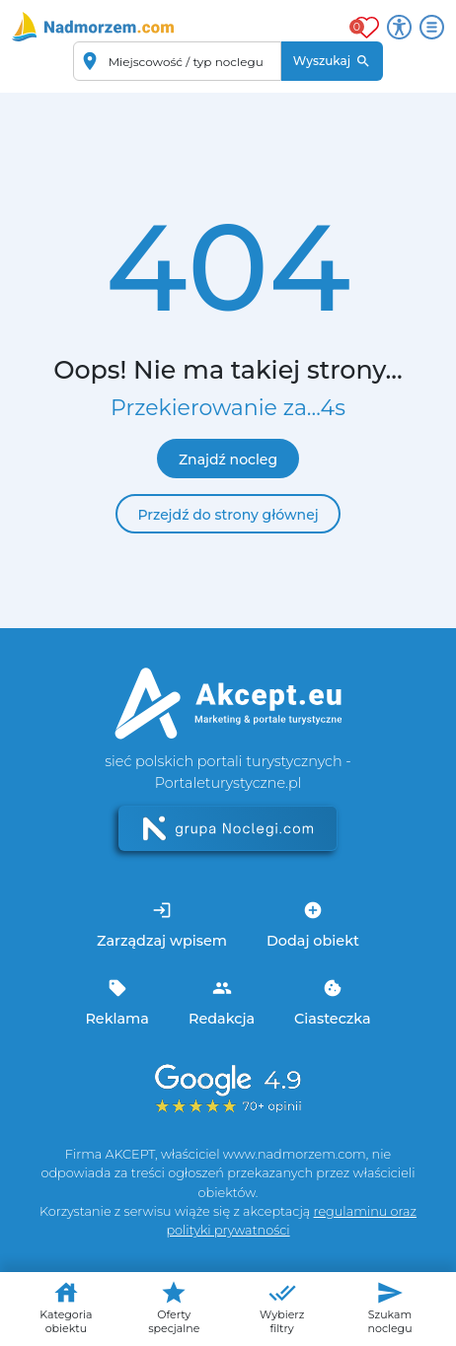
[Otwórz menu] (431, 27)
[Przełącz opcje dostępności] (399, 27)
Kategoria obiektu (65, 1307)
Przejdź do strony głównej (227, 515)
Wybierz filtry (282, 1307)
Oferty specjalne (173, 1307)
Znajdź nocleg (228, 459)
